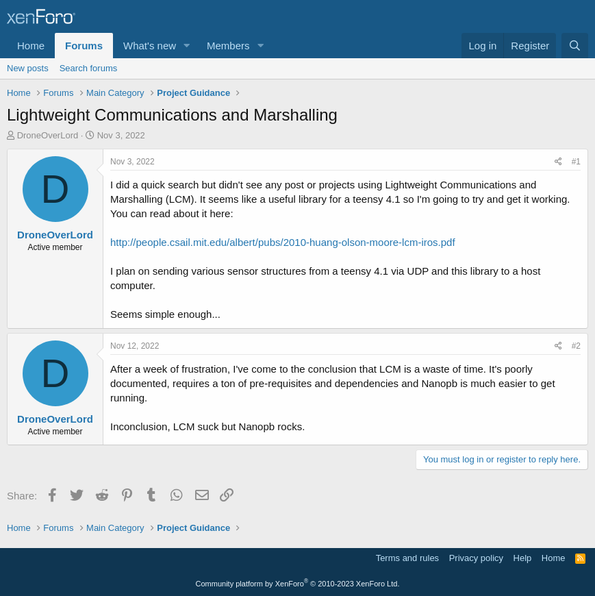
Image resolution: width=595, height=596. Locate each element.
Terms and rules (407, 558)
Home (31, 45)
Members (228, 45)
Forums (84, 45)
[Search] (574, 45)
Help (523, 558)
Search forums (89, 68)
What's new (149, 45)
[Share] (558, 162)
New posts (28, 68)
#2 (576, 346)
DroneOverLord (48, 135)
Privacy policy (476, 558)
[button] (187, 45)
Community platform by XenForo (298, 584)
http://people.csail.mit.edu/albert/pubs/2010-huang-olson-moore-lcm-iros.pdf (282, 242)
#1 (576, 161)
